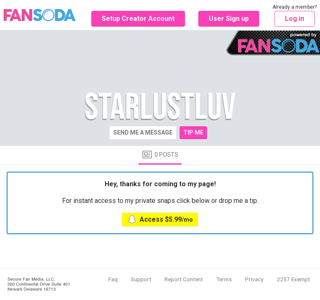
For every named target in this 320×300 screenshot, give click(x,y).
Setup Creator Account (138, 18)
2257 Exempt (293, 279)
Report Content (184, 279)
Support (141, 279)
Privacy (254, 279)
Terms (224, 279)
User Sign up (229, 18)
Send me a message (142, 132)
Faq (113, 279)
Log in (294, 18)
